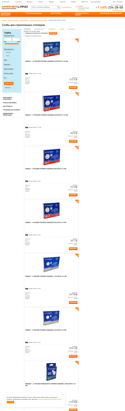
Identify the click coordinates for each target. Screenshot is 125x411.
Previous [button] (2, 359)
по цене (62, 29)
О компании (5, 2)
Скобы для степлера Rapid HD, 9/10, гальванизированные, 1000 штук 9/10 (35, 171)
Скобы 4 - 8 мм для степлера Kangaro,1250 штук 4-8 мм (60, 116)
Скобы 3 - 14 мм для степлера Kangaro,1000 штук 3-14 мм (61, 63)
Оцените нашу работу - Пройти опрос (20, 382)
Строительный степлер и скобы (38, 20)
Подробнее (42, 87)
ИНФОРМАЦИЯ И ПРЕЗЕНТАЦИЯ (111, 13)
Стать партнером (95, 2)
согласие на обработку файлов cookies (50, 399)
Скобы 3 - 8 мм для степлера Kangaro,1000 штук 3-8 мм (110, 62)
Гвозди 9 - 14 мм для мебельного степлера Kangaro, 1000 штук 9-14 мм (110, 117)
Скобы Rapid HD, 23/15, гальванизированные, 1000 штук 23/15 (35, 278)
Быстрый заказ (82, 9)
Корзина (80, 6)
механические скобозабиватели (59, 343)
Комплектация (8, 69)
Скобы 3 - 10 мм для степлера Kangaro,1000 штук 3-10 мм (36, 63)
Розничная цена (9, 36)
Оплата (40, 2)
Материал (7, 64)
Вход (114, 2)
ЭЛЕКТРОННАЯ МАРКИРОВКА (5, 14)
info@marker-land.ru (117, 10)
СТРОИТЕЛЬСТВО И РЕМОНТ (82, 14)
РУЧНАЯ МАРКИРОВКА (34, 13)
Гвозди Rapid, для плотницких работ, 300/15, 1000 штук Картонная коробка (60, 225)
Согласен (10, 402)
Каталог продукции (13, 20)
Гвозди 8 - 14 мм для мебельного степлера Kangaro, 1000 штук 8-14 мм (85, 117)
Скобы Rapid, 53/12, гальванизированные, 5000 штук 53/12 (85, 171)
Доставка (29, 2)
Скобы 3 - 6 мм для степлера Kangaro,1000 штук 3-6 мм (85, 62)
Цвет (5, 60)
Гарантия (62, 2)
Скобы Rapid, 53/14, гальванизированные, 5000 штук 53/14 (110, 171)
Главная (4, 20)
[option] (9, 358)
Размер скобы (8, 73)
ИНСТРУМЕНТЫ (56, 13)
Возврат (51, 2)
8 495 (12, 378)
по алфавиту (52, 29)
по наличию (71, 29)
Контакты (18, 2)
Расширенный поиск (67, 7)
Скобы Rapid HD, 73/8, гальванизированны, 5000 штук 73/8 (35, 224)
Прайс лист (84, 2)
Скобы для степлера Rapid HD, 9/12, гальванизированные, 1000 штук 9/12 (60, 171)
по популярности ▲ (39, 29)
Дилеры (73, 2)
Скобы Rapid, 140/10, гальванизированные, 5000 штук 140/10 (85, 224)
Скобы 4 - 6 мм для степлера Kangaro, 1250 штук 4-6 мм (35, 116)
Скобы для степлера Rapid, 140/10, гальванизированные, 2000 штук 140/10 (110, 225)
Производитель (9, 49)
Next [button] (123, 359)
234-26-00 (109, 7)
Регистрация (120, 2)
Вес (5, 78)
